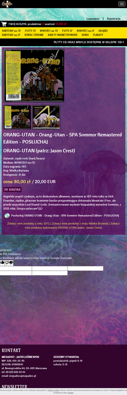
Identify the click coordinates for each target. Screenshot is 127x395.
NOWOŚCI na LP (85, 30)
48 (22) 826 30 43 (15, 372)
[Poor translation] (9, 263)
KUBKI (85, 34)
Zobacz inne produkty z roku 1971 (28, 223)
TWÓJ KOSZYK (17, 24)
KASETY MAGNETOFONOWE (63, 34)
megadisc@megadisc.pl (22, 375)
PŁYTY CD (30, 30)
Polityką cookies (54, 390)
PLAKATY (98, 34)
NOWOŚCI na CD (49, 30)
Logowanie (92, 18)
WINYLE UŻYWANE (34, 34)
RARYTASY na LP (11, 34)
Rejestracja (113, 18)
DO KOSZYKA (12, 189)
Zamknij (70, 393)
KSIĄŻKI (103, 30)
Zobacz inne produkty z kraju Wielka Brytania (80, 223)
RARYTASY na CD (11, 30)
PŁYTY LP (67, 30)
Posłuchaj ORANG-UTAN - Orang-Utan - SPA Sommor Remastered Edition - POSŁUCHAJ (65, 215)
